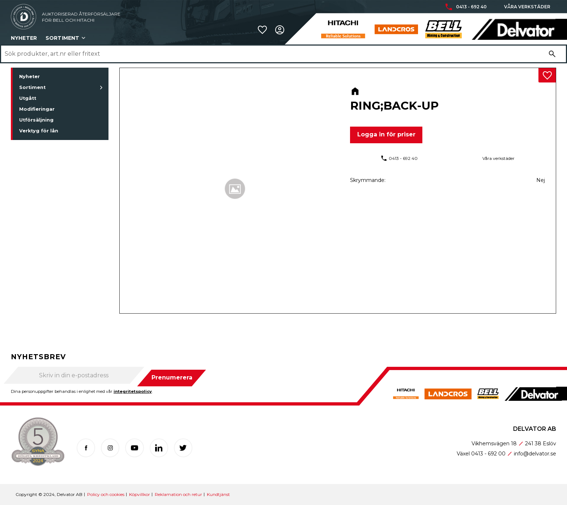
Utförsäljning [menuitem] (36, 120)
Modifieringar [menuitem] (37, 109)
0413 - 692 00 (488, 453)
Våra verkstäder (527, 7)
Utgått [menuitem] (27, 98)
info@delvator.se (535, 453)
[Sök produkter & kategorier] (273, 54)
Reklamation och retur (178, 494)
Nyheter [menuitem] (24, 38)
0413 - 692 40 (471, 7)
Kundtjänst (218, 494)
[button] (262, 29)
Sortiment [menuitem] (62, 38)
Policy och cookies (105, 494)
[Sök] (552, 54)
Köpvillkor (139, 494)
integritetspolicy (133, 391)
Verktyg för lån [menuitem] (38, 130)
